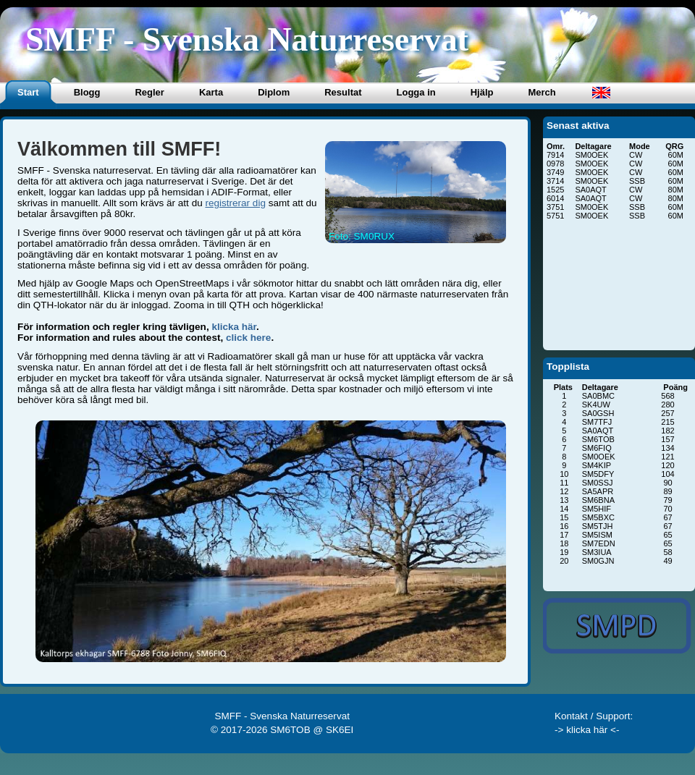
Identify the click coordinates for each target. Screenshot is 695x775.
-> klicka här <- (587, 729)
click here (248, 337)
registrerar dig (235, 203)
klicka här (233, 326)
